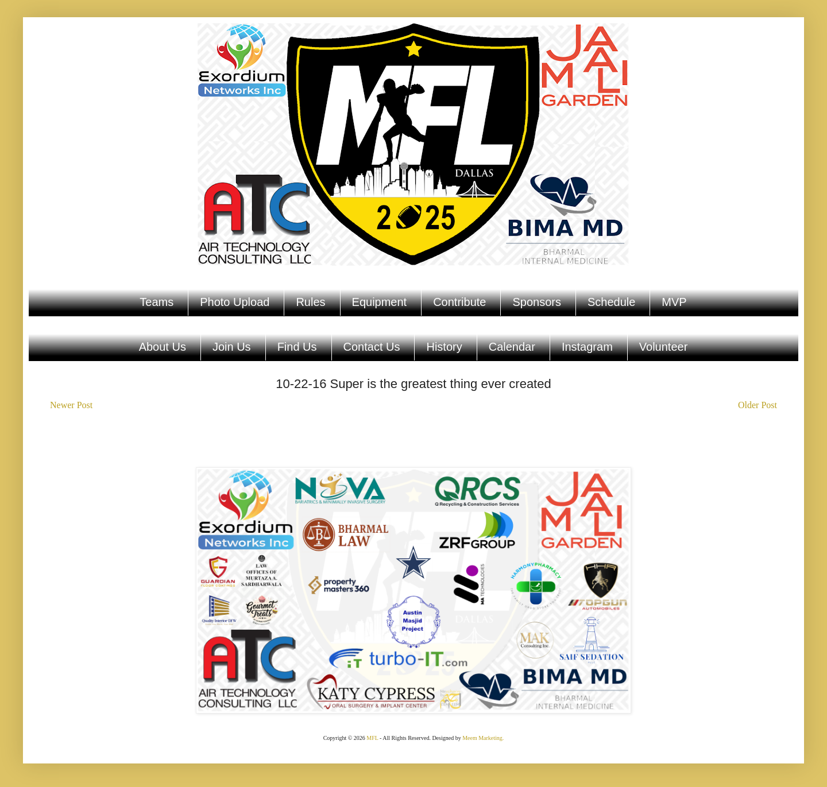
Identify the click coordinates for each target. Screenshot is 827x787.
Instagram (587, 346)
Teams (156, 302)
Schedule (611, 302)
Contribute (459, 302)
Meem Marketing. (483, 738)
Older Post (757, 405)
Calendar (512, 346)
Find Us (297, 346)
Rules (310, 302)
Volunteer (663, 346)
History (444, 346)
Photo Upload (234, 302)
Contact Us (371, 346)
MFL (372, 738)
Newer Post (71, 405)
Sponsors (536, 302)
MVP (674, 302)
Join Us (231, 346)
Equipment (379, 302)
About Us (162, 346)
